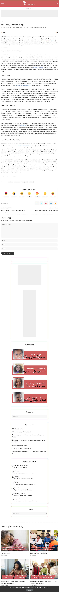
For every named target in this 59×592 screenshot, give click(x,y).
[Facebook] (37, 203)
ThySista (5, 27)
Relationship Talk (49, 575)
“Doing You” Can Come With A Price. (22, 448)
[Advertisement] (29, 13)
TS (12, 549)
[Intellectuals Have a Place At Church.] (44, 540)
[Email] (55, 203)
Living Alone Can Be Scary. (20, 467)
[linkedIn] (51, 203)
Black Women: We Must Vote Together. (23, 478)
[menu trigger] (3, 3)
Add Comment (19, 27)
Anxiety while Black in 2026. (20, 445)
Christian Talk (36, 547)
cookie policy (46, 587)
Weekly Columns (42, 27)
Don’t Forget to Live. (18, 428)
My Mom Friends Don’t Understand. (23, 489)
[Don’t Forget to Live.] (15, 540)
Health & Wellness (28, 27)
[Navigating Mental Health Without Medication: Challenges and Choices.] (15, 569)
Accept (29, 590)
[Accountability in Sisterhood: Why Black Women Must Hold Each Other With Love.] (44, 569)
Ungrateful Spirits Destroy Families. (23, 495)
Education (46, 547)
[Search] (57, 3)
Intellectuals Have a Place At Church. (22, 432)
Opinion (36, 27)
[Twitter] (41, 203)
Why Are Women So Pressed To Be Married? (25, 473)
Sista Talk (6, 549)
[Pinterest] (46, 203)
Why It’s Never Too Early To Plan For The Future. (25, 501)
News (17, 547)
